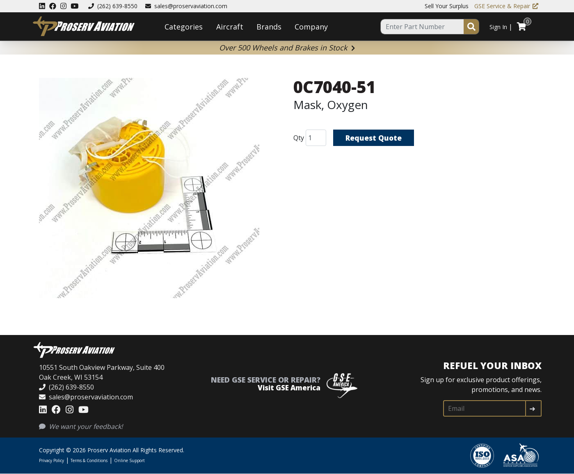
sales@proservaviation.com (186, 6)
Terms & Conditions (89, 460)
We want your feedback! (81, 426)
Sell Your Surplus (447, 6)
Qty (298, 137)
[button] (149, 189)
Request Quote (374, 138)
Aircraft (229, 27)
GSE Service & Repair (506, 6)
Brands (268, 27)
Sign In (498, 27)
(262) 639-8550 (112, 6)
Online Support (129, 460)
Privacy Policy (51, 460)
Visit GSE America (289, 387)
